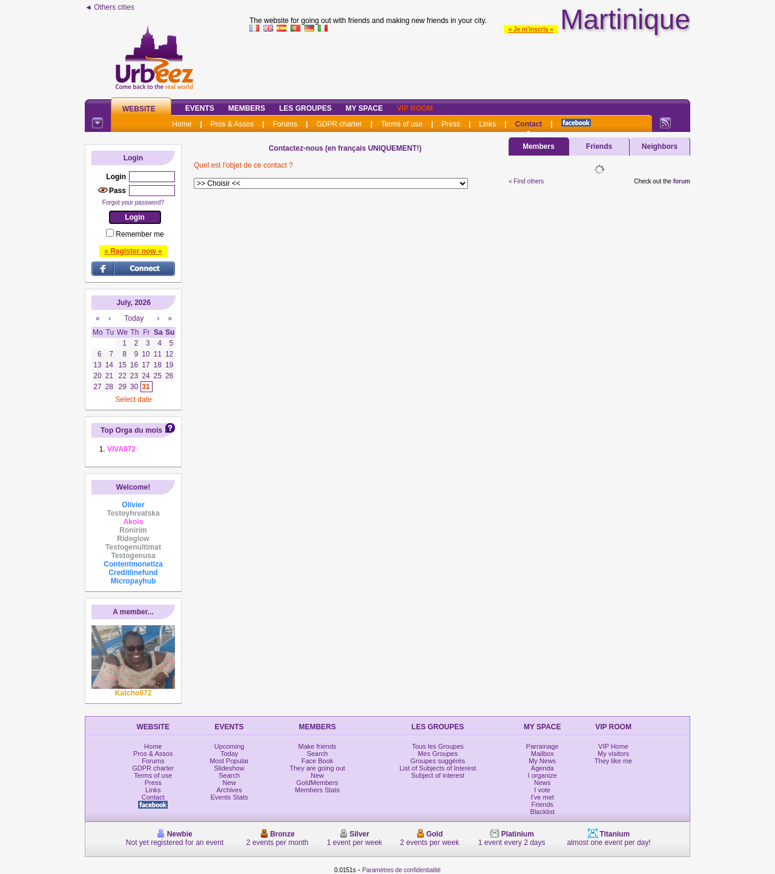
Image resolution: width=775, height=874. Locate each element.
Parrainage (542, 746)
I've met (542, 797)
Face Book (318, 760)
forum (681, 181)
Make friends (317, 746)
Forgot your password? (133, 202)
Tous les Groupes (438, 746)
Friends (599, 146)
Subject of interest (437, 775)
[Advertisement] (469, 63)
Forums (284, 124)
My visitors (613, 753)
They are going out (317, 768)
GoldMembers (317, 782)
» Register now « (133, 251)
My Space (364, 108)
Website (139, 109)
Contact (528, 124)
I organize (542, 775)
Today (229, 753)
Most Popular (229, 760)
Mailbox (542, 753)
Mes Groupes (438, 753)
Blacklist (542, 811)
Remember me (139, 234)
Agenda (542, 768)
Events (199, 108)
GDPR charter (338, 124)
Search (229, 775)
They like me (613, 760)
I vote (542, 790)
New (229, 782)
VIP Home (613, 746)
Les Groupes (305, 108)
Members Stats (317, 790)
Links (487, 124)
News (542, 782)
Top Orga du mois (131, 430)
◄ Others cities (109, 7)
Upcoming (229, 746)
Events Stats (229, 797)
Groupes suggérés (438, 760)
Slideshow (229, 768)
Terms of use (402, 124)
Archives (229, 790)
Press (450, 124)
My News (542, 760)
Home (181, 124)
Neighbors (660, 146)
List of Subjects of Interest (438, 768)
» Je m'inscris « (531, 29)
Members (246, 108)
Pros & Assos (232, 124)
